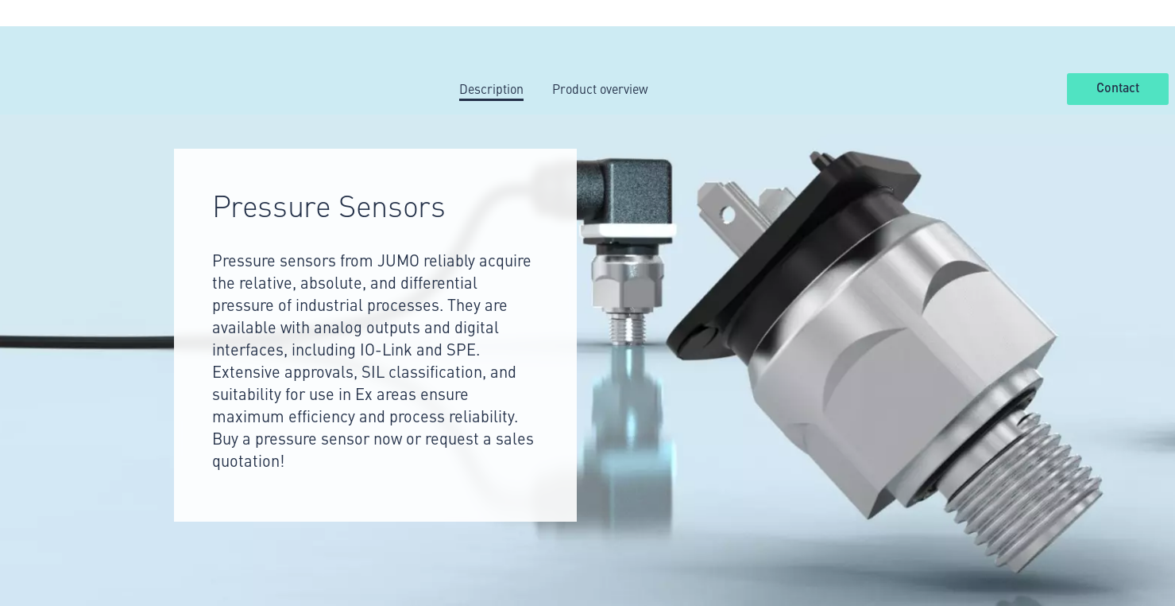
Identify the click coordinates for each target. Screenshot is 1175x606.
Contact (1117, 88)
